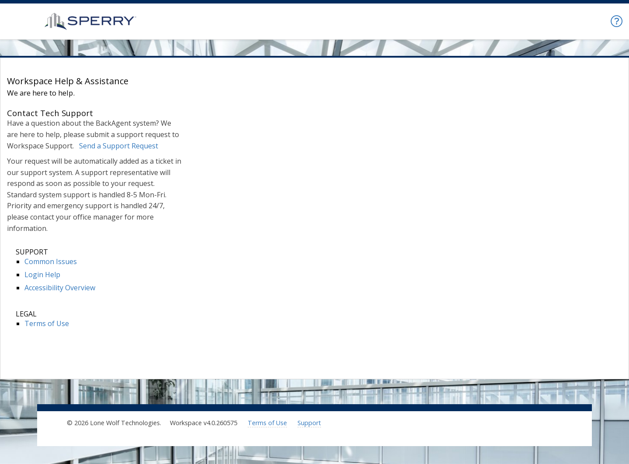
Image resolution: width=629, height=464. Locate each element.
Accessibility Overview (59, 287)
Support (309, 423)
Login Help (42, 274)
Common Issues (50, 261)
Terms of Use (46, 323)
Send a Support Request (118, 146)
